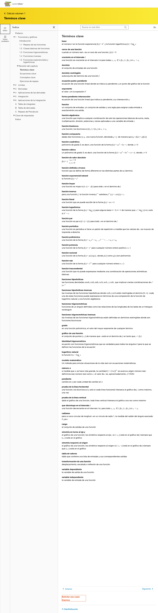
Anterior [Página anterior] (67, 588)
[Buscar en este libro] (101, 27)
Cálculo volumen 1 (14, 13)
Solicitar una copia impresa (71, 598)
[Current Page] (35, 70)
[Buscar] (125, 27)
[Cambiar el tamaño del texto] (154, 27)
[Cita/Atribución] (108, 609)
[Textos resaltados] (5, 39)
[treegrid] (34, 76)
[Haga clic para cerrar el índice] (53, 27)
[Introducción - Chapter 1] (37, 41)
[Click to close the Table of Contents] (5, 29)
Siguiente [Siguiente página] (148, 588)
